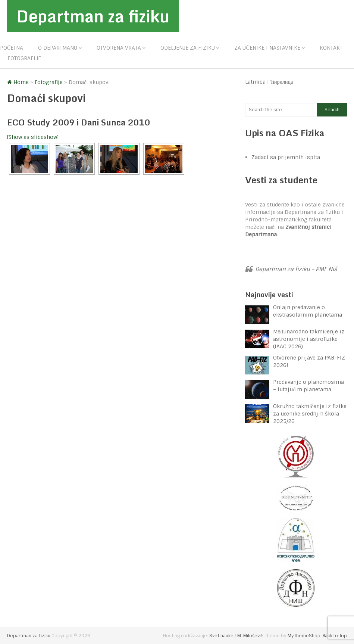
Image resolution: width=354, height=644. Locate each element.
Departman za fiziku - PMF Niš (296, 269)
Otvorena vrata (119, 47)
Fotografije (24, 58)
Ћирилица (281, 81)
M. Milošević (250, 636)
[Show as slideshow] (33, 137)
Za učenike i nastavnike (267, 47)
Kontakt (331, 47)
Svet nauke (221, 636)
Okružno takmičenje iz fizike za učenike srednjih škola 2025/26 (310, 413)
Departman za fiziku (92, 16)
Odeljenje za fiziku (187, 47)
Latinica (255, 81)
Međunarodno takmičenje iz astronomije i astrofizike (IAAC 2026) (308, 339)
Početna (11, 47)
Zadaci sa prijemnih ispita (285, 157)
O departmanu (57, 47)
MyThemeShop (304, 636)
